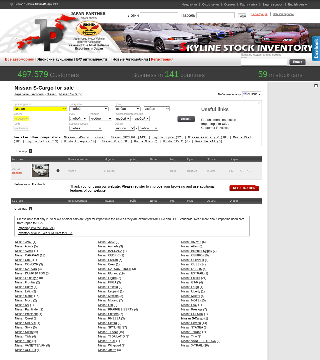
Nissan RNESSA (109, 318)
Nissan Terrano (191, 332)
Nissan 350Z (23, 242)
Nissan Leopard (108, 291)
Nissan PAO (189, 305)
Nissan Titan (23, 341)
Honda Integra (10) (80, 141)
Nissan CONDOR (26, 264)
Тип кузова (75, 104)
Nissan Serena (191, 323)
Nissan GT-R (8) (115, 141)
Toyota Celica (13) (42, 141)
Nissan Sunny (24, 332)
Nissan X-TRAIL (192, 345)
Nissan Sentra (107, 323)
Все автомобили (19, 59)
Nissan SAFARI (25, 323)
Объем (119, 123)
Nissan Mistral (190, 296)
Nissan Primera (108, 314)
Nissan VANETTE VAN (30, 345)
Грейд (17, 123)
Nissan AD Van (191, 242)
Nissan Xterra (107, 350)
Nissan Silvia (23, 327)
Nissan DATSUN (26, 269)
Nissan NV (22, 305)
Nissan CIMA (23, 260)
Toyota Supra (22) (167, 137)
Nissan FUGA (107, 282)
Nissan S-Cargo (76, 137)
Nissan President (26, 314)
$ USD (250, 94)
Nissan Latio (23, 291)
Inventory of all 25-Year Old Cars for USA (45, 233)
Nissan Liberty (190, 291)
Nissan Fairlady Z (26, 278)
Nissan (99, 137)
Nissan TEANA (108, 332)
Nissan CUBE (190, 264)
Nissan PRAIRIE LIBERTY (115, 309)
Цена (118, 104)
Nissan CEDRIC (109, 255)
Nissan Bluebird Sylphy (196, 251)
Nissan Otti (105, 305)
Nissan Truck (106, 341)
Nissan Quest (24, 318)
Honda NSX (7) (146, 141)
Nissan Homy (24, 287)
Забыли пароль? (283, 14)
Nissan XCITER (25, 350)
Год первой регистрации (129, 114)
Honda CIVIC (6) (176, 141)
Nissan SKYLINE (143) (129, 137)
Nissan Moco (23, 300)
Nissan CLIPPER (192, 260)
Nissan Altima (24, 246)
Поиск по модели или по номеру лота (263, 59)
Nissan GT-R (189, 282)
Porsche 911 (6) (208, 141)
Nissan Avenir (24, 251)
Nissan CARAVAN (27, 255)
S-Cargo (109, 170)
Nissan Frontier (25, 282)
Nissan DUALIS (191, 269)
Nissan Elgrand (108, 273)
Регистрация (260, 14)
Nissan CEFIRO (191, 255)
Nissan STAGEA (192, 327)
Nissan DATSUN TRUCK (114, 269)
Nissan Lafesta (108, 287)
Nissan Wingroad (109, 345)
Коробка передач (79, 123)
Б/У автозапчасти (91, 59)
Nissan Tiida (23, 336)
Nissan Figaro (107, 278)
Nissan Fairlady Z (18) (208, 137)
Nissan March (24, 296)
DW (28, 159)
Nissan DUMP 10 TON (30, 273)
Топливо (94, 114)
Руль (72, 114)
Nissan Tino (189, 336)
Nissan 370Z (106, 242)
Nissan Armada (108, 246)
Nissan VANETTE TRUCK (198, 341)
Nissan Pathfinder (27, 309)
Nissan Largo (190, 287)
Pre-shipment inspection (218, 120)
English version (298, 4)
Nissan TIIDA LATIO (111, 336)
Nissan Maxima (108, 296)
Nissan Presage (191, 309)
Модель (18, 114)
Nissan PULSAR (192, 314)
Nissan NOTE (190, 300)
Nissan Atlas (189, 246)
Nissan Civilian (108, 260)
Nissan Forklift (190, 278)
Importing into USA (214, 124)
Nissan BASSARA (110, 251)
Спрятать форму (259, 103)
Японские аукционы (55, 59)
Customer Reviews (214, 128)
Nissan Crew (106, 264)
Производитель (22, 104)
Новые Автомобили (130, 59)
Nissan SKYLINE (109, 327)
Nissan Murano (108, 300)
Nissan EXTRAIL (192, 273)
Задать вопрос (272, 4)
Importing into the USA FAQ (36, 228)
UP (25, 159)
